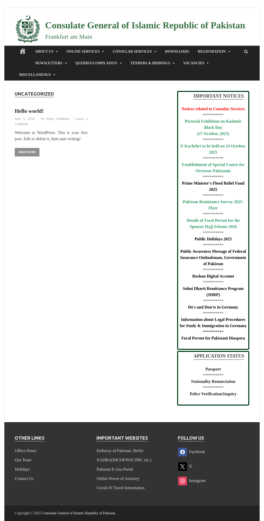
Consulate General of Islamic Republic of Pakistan (145, 25)
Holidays (22, 469)
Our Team (23, 460)
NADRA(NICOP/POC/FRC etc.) (124, 460)
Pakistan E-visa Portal (115, 469)
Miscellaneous (35, 75)
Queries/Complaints (96, 63)
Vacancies (193, 63)
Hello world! (29, 111)
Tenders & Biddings (150, 63)
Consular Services (132, 51)
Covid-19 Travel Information (121, 488)
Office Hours (26, 450)
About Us (44, 51)
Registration (212, 51)
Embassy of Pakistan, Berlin (120, 450)
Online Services (83, 51)
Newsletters (48, 63)
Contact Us (24, 478)
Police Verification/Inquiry (213, 394)
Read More (25, 151)
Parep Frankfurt (58, 119)
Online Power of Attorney (118, 478)
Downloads (177, 51)
